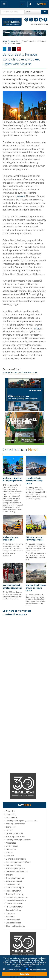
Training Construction (15, 823)
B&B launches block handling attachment (12, 586)
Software (10, 855)
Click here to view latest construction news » (17, 612)
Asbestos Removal (14, 881)
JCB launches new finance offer (10, 538)
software (20, 196)
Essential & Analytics (12, 969)
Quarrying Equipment (15, 878)
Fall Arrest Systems (14, 907)
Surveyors (10, 913)
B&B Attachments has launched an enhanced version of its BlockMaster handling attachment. (12, 595)
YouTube (41, 20)
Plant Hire (10, 811)
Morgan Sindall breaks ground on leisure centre (36, 588)
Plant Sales (11, 814)
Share (4, 49)
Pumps (9, 852)
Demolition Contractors (16, 859)
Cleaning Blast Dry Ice (15, 926)
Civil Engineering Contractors (18, 839)
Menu (4, 4)
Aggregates (11, 843)
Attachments (11, 817)
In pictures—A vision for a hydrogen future (12, 479)
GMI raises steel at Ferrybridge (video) (34, 538)
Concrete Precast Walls (16, 900)
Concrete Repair (13, 919)
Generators (11, 849)
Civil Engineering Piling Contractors (21, 820)
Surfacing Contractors (15, 836)
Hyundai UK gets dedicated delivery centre (34, 481)
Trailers (9, 875)
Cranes (9, 830)
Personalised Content (36, 969)
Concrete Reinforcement (16, 871)
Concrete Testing (13, 910)
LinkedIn (36, 20)
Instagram (26, 20)
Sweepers (10, 916)
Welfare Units (12, 846)
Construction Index (12, 22)
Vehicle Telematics (14, 903)
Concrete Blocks (13, 884)
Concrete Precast (13, 922)
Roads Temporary (13, 891)
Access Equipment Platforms (18, 862)
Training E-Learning (14, 894)
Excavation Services (14, 833)
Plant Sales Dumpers (15, 887)
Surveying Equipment (15, 868)
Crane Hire (10, 827)
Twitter (31, 20)
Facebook (45, 20)
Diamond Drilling (13, 865)
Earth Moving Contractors (17, 897)
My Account (30, 4)
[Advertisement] (24, 694)
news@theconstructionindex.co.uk (20, 372)
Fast (41, 4)
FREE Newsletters (23, 4)
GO (44, 12)
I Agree (24, 974)
